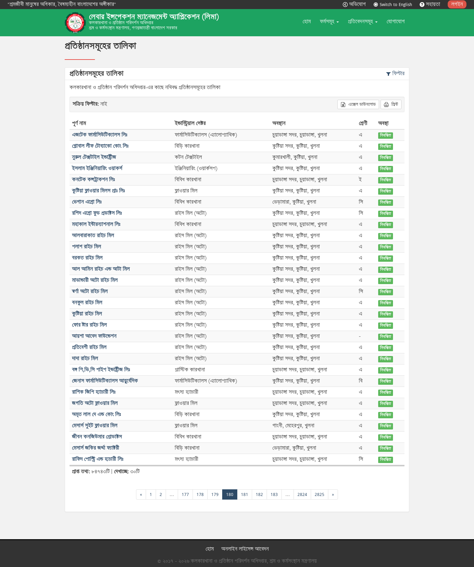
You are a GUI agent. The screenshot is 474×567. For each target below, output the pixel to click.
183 (274, 494)
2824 (302, 494)
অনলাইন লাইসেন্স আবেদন (245, 549)
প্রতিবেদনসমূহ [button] (363, 21)
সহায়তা (431, 4)
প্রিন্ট (391, 104)
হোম (307, 21)
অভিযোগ (355, 4)
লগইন (457, 4)
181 (244, 494)
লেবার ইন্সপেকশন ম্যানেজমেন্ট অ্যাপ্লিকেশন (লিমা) (154, 16)
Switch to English (393, 4)
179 (215, 494)
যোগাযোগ (396, 21)
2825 (319, 494)
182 (259, 494)
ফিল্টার (395, 73)
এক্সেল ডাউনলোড (358, 104)
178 (200, 494)
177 (185, 494)
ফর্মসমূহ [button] (329, 21)
